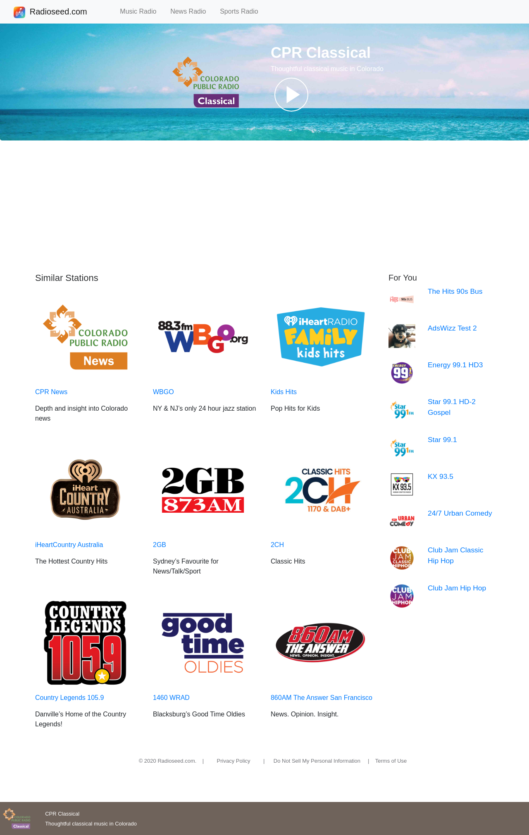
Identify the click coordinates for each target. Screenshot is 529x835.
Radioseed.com (58, 12)
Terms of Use (391, 761)
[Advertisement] (264, 206)
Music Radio (142, 11)
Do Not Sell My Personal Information (317, 761)
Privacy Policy (233, 761)
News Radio (191, 11)
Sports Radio (242, 11)
